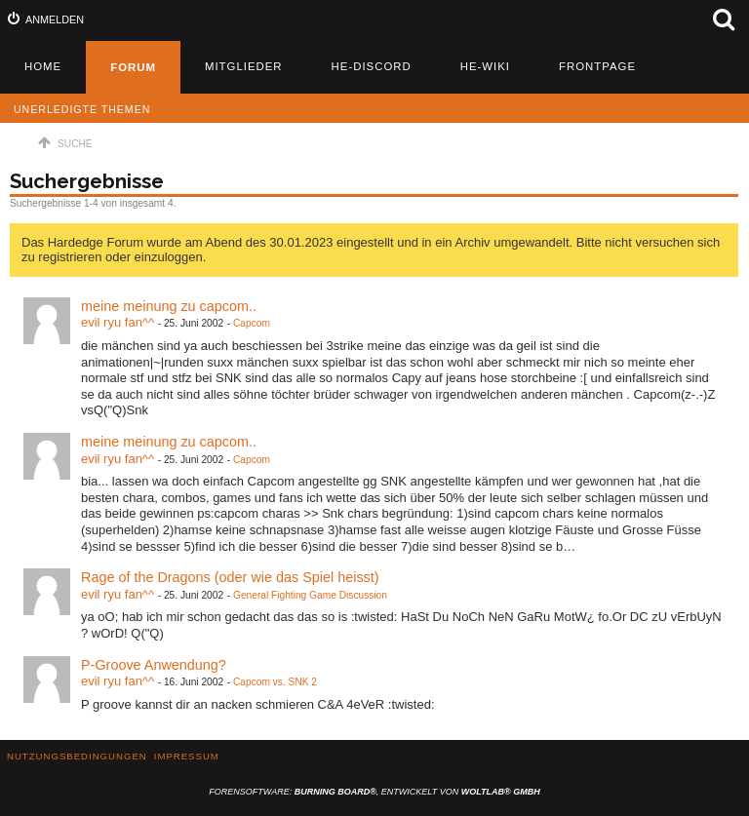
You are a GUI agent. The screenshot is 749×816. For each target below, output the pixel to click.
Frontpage (597, 66)
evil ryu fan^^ (117, 322)
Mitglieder (244, 66)
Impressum (186, 756)
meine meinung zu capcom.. (168, 306)
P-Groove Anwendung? (153, 665)
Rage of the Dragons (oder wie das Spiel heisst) (230, 577)
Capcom (251, 323)
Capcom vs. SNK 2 (275, 682)
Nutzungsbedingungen (77, 756)
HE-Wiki (485, 66)
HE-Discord (372, 66)
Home (42, 66)
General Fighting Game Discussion (310, 595)
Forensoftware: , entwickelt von (374, 792)
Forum (133, 67)
